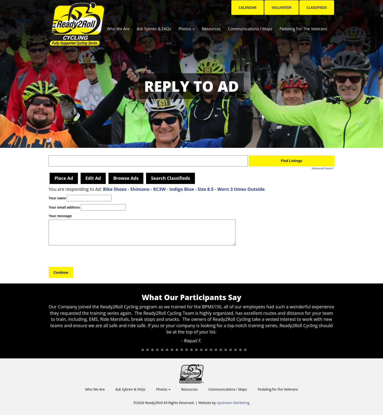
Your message (60, 216)
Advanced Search (322, 168)
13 (196, 350)
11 (186, 350)
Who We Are (118, 28)
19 (225, 350)
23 (245, 350)
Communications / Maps (250, 28)
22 (240, 350)
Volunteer (281, 7)
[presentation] (86, 257)
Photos (186, 28)
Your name (57, 198)
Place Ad (63, 178)
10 (182, 350)
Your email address (64, 207)
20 (230, 350)
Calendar (247, 7)
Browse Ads (126, 178)
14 (201, 350)
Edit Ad (93, 178)
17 (216, 350)
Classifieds (317, 7)
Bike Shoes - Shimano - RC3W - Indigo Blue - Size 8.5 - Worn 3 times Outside (184, 189)
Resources (211, 28)
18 (221, 350)
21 (235, 350)
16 (211, 350)
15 (206, 350)
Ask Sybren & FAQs (154, 28)
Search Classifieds (170, 178)
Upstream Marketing (233, 402)
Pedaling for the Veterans (303, 28)
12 (191, 350)
